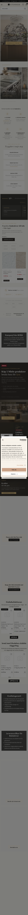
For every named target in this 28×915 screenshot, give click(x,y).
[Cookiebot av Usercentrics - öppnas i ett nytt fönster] (20, 440)
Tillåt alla (14, 469)
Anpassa (14, 474)
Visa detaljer (20, 465)
